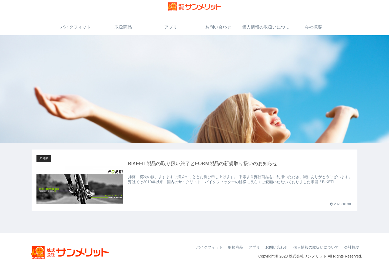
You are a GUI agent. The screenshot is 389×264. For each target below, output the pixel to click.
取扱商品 (235, 247)
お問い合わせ (276, 247)
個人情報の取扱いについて (316, 247)
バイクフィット (209, 247)
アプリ (254, 247)
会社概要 (351, 247)
